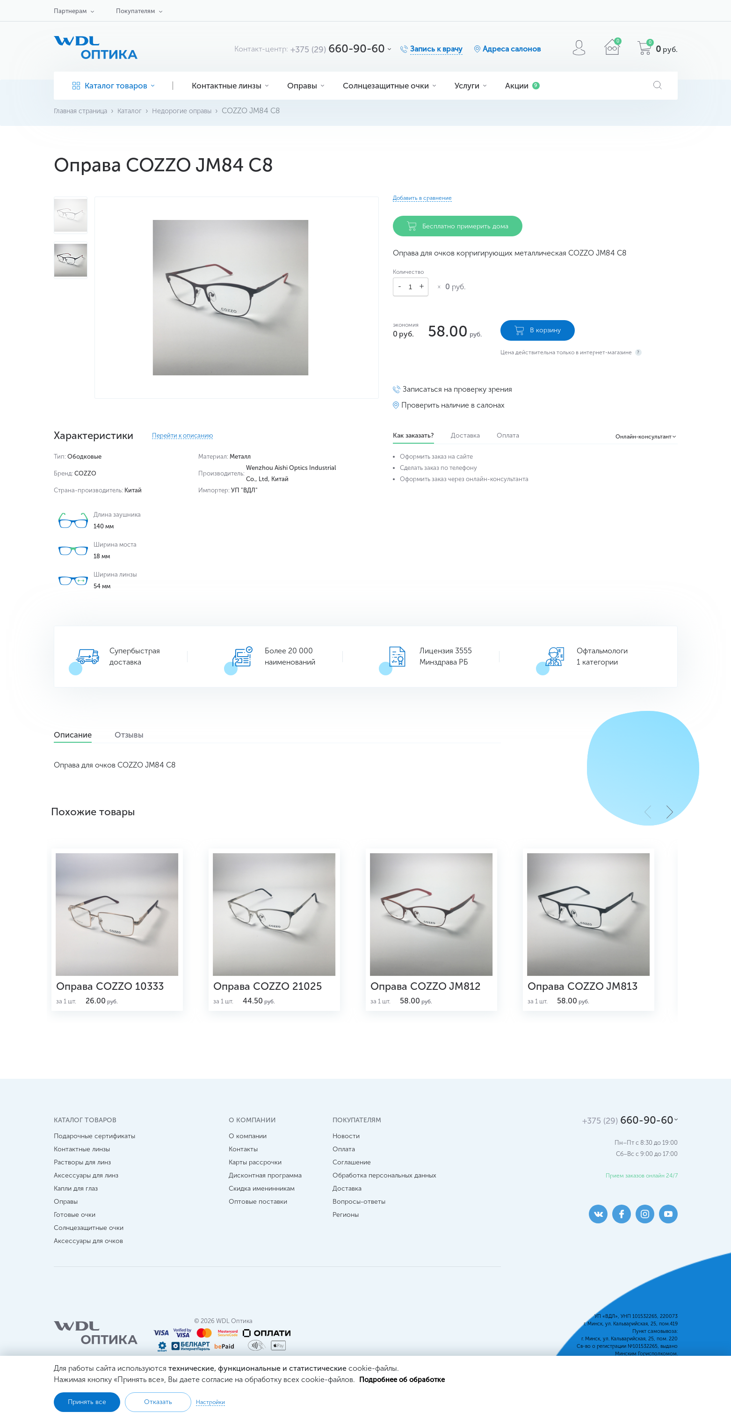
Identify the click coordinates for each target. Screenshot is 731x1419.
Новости (346, 1153)
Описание (81, 735)
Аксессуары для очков (88, 1258)
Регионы (346, 1232)
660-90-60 (337, 48)
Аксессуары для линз (86, 1193)
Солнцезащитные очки (389, 85)
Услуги (470, 85)
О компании (248, 1153)
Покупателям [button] (135, 11)
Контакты (243, 1166)
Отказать (158, 1402)
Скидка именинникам (262, 1206)
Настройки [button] (210, 1401)
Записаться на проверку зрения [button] (457, 384)
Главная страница (84, 110)
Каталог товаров (113, 85)
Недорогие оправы (194, 110)
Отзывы (151, 735)
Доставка (469, 431)
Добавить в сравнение (422, 198)
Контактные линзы (230, 85)
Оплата (516, 431)
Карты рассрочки (255, 1180)
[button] (669, 811)
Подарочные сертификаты (94, 1153)
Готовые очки (74, 1232)
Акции (522, 85)
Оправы (305, 85)
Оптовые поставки (258, 1219)
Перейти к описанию (182, 435)
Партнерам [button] (70, 11)
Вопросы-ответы (359, 1219)
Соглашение (352, 1180)
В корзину (537, 326)
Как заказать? (413, 431)
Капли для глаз (76, 1206)
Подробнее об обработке (405, 1378)
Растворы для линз (82, 1180)
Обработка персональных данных (384, 1193)
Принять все (87, 1402)
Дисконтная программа (265, 1193)
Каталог (137, 110)
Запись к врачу (436, 48)
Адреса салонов (512, 49)
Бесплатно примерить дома (457, 226)
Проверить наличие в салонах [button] (453, 400)
